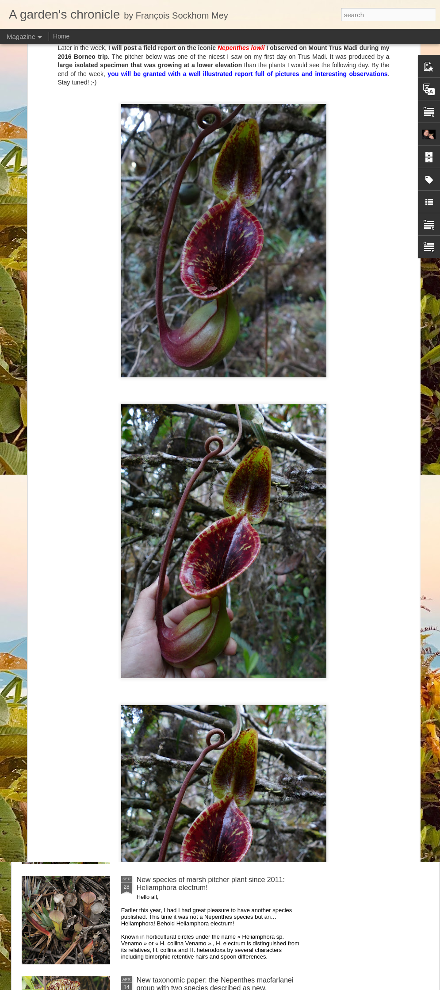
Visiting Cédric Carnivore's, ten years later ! (204, 478)
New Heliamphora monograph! (379, 407)
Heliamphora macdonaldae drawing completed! (72, 411)
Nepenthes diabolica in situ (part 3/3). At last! (207, 578)
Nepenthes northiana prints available (194, 679)
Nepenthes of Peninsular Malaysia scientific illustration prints (173, 415)
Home (61, 36)
